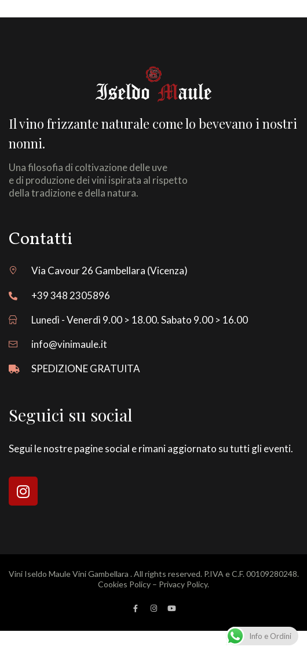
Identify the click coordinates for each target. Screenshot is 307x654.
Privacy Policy (183, 584)
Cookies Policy (124, 584)
